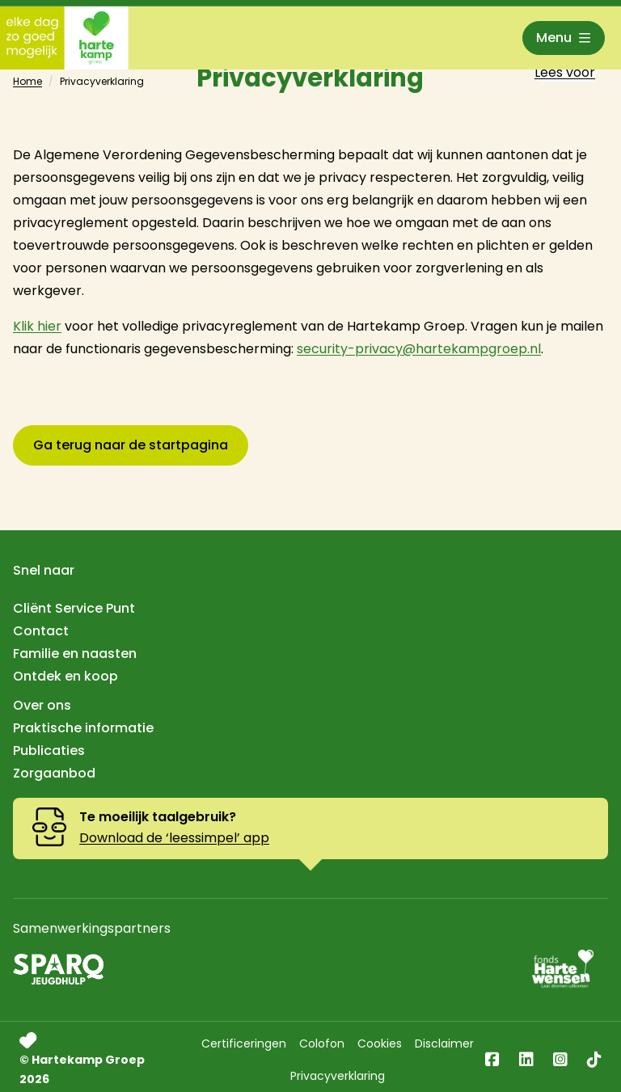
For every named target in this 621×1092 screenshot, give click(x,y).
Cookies (379, 1043)
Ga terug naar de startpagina (130, 445)
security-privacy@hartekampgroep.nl (419, 348)
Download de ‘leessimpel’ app (174, 837)
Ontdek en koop (65, 676)
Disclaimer (444, 1043)
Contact (41, 631)
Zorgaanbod (54, 773)
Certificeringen (243, 1043)
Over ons (42, 705)
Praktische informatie (83, 728)
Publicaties (49, 750)
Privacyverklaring (337, 1076)
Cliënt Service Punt (74, 608)
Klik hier (37, 326)
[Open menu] (563, 38)
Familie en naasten (75, 653)
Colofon (321, 1043)
